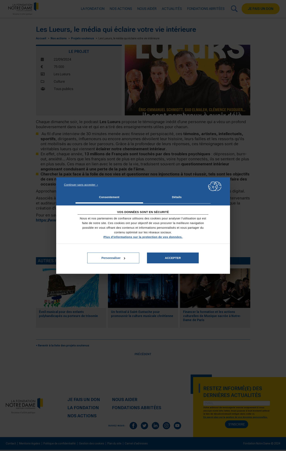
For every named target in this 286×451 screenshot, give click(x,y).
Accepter (173, 257)
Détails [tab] (177, 197)
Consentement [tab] (109, 197)
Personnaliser (113, 257)
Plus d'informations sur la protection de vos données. (143, 237)
